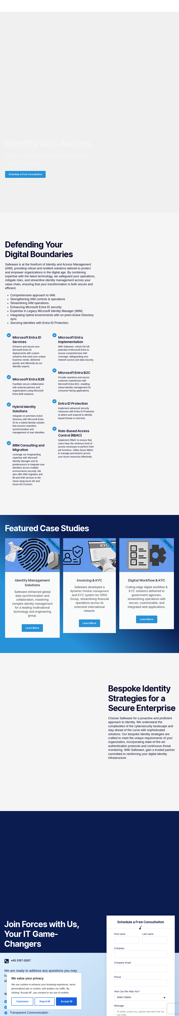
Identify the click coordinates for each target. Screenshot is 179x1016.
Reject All (45, 1001)
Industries (80, 5)
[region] (44, 991)
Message (119, 1008)
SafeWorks (61, 5)
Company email (122, 965)
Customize (22, 1001)
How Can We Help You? (127, 993)
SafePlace (42, 5)
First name (119, 936)
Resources (116, 5)
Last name (147, 936)
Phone (117, 979)
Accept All (66, 1001)
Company (97, 5)
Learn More (32, 629)
